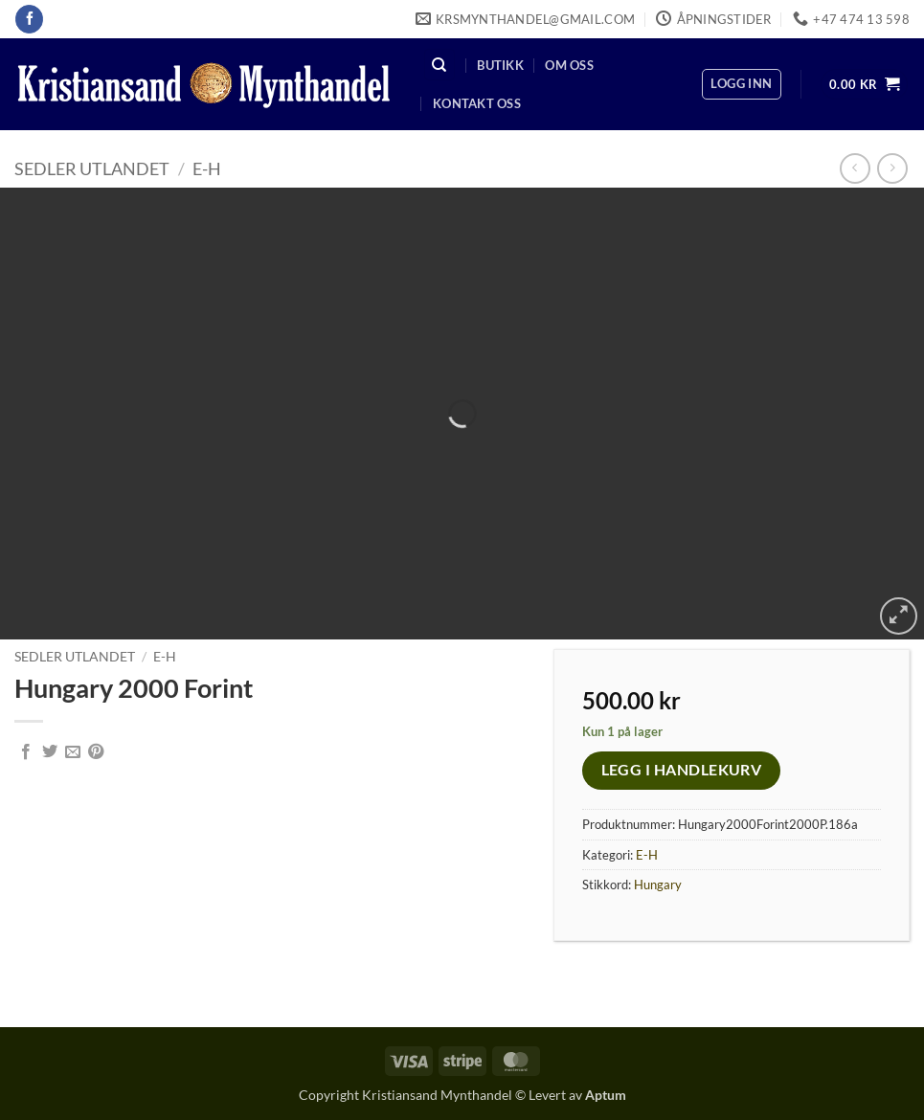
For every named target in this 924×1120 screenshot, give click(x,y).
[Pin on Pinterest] (95, 752)
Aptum (605, 1094)
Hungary (658, 884)
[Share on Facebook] (26, 752)
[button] (741, 84)
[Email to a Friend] (72, 752)
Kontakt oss (477, 103)
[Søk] (439, 64)
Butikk (500, 65)
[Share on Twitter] (49, 752)
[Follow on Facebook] (29, 19)
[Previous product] (892, 168)
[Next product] (854, 168)
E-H (206, 168)
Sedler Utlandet (91, 168)
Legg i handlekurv (681, 769)
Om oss (569, 65)
